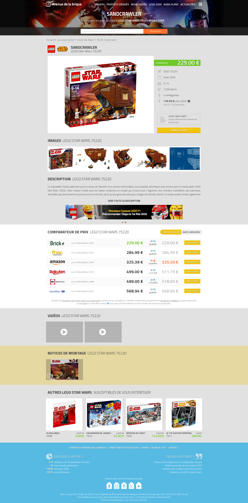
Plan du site (158, 447)
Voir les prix (179, 130)
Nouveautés (139, 4)
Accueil (50, 40)
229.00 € (188, 62)
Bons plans (171, 4)
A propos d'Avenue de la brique (87, 447)
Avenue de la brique (63, 4)
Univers (99, 4)
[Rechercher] (155, 31)
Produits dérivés (118, 4)
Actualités (188, 4)
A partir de (162, 63)
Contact (173, 447)
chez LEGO (177, 101)
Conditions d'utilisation (123, 447)
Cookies (145, 447)
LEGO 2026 (155, 4)
